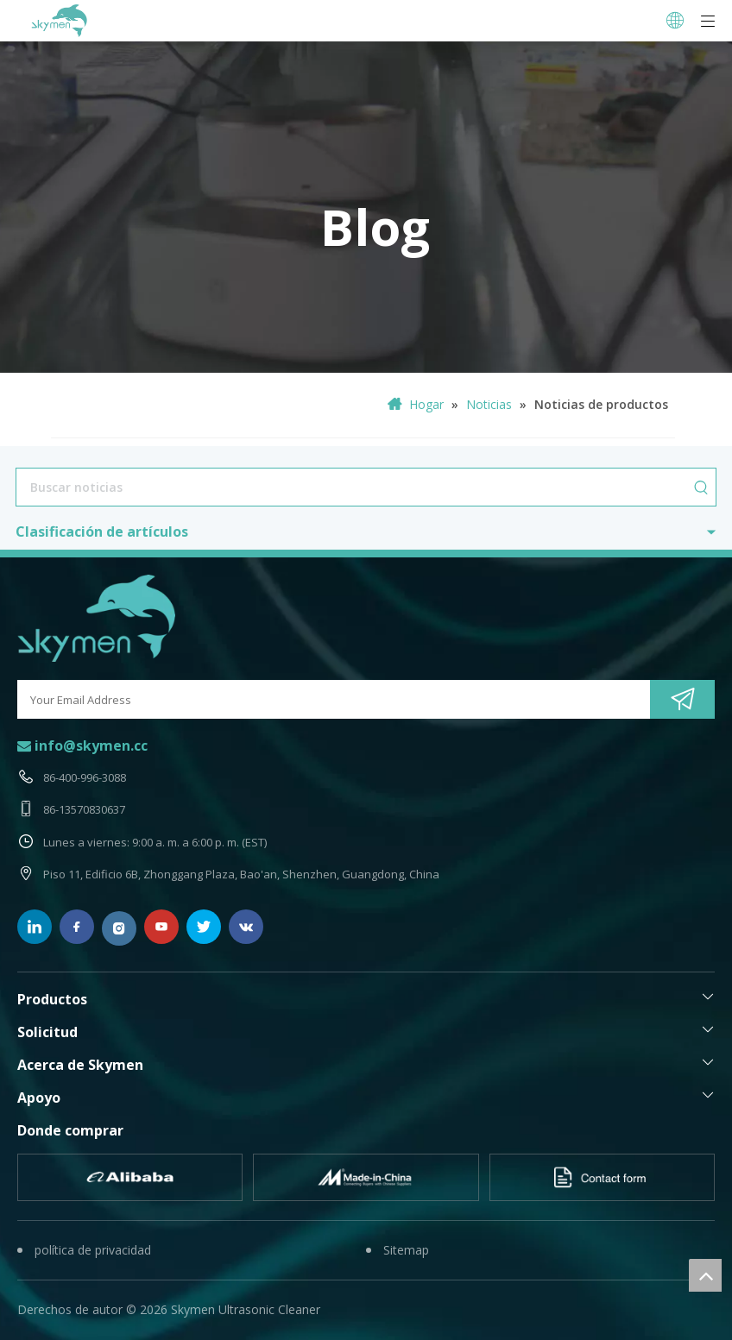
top (705, 1275)
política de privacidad (93, 1250)
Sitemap (406, 1250)
